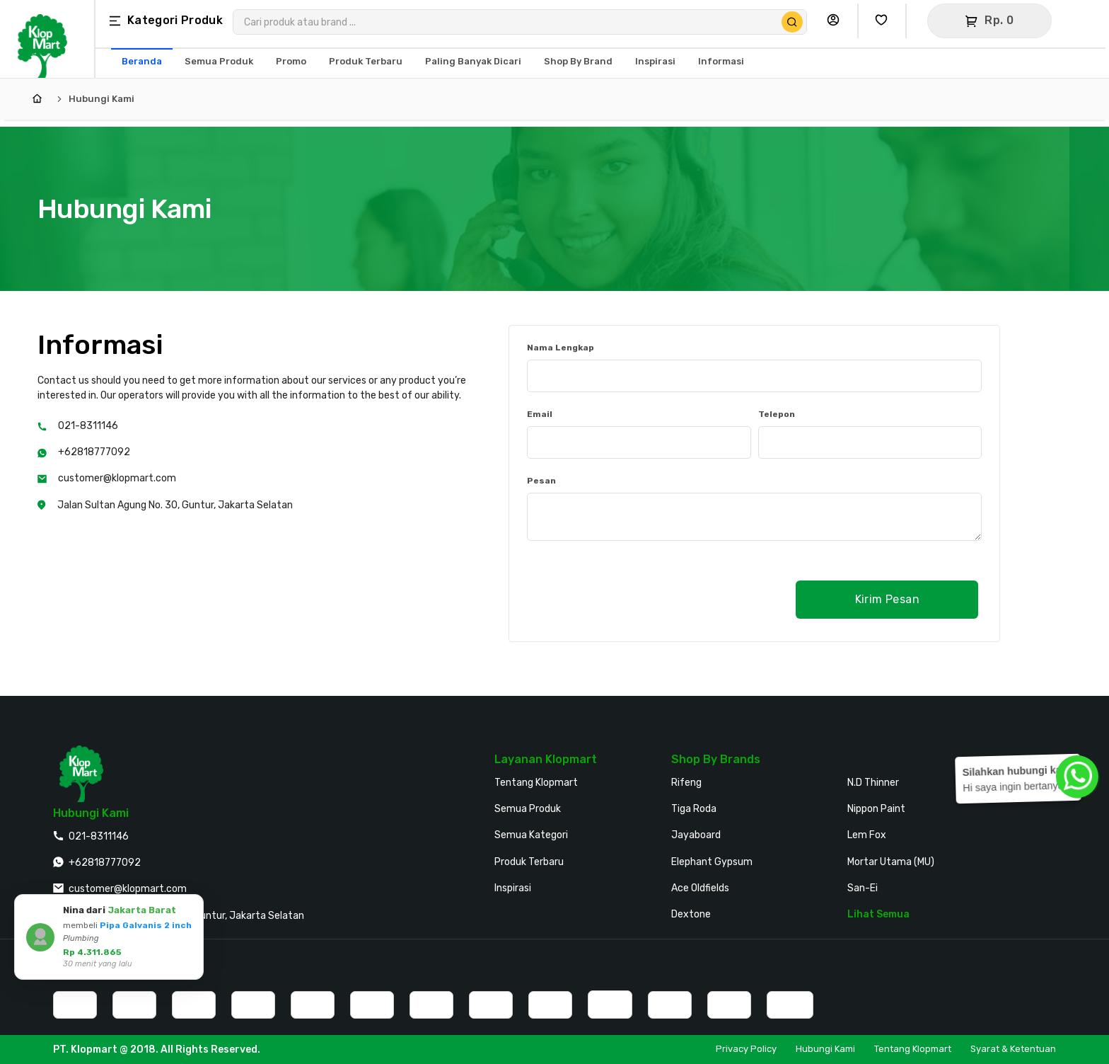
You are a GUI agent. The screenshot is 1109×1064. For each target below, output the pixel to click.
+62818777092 (94, 452)
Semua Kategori (531, 835)
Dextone (691, 914)
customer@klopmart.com (117, 478)
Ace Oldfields (700, 888)
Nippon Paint (876, 809)
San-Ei (862, 888)
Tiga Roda (693, 809)
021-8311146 (88, 426)
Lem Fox (866, 835)
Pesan (541, 481)
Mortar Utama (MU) (890, 862)
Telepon (776, 414)
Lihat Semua (878, 914)
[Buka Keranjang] (989, 21)
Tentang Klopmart (536, 783)
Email (539, 414)
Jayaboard (696, 835)
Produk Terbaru (529, 862)
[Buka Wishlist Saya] (884, 21)
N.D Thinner (873, 783)
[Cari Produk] (792, 22)
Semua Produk (527, 809)
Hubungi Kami (101, 98)
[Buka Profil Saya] (836, 21)
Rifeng (686, 783)
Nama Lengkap (560, 348)
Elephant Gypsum (712, 862)
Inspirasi (512, 888)
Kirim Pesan (887, 599)
